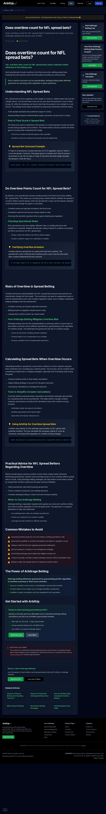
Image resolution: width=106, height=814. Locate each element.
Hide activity (5, 809)
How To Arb (41, 3)
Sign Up (98, 3)
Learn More (32, 635)
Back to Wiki (7, 10)
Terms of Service (15, 654)
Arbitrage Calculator (50, 732)
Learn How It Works (34, 679)
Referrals (80, 3)
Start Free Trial (16, 635)
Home (67, 727)
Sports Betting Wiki (50, 727)
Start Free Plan (92, 38)
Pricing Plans (48, 735)
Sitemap (88, 735)
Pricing (63, 3)
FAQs (45, 737)
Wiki (71, 3)
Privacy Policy (90, 732)
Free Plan (68, 729)
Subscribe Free (92, 106)
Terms (84, 745)
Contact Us (89, 727)
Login (89, 3)
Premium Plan (69, 732)
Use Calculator (92, 86)
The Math (53, 3)
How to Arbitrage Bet (50, 729)
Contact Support (70, 735)
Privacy (101, 758)
